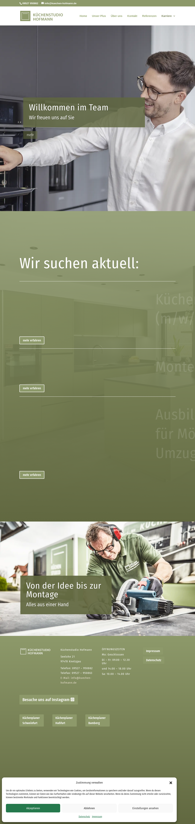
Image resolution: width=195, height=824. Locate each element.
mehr (30, 140)
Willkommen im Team (69, 113)
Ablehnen (89, 808)
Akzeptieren (33, 808)
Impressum (97, 816)
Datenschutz (84, 816)
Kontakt (132, 16)
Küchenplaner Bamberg (97, 720)
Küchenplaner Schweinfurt (31, 720)
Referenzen (149, 16)
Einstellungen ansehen (145, 808)
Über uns (116, 16)
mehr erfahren (32, 340)
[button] (171, 783)
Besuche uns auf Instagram (46, 699)
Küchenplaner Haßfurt (64, 720)
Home (83, 16)
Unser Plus (99, 16)
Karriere (166, 16)
